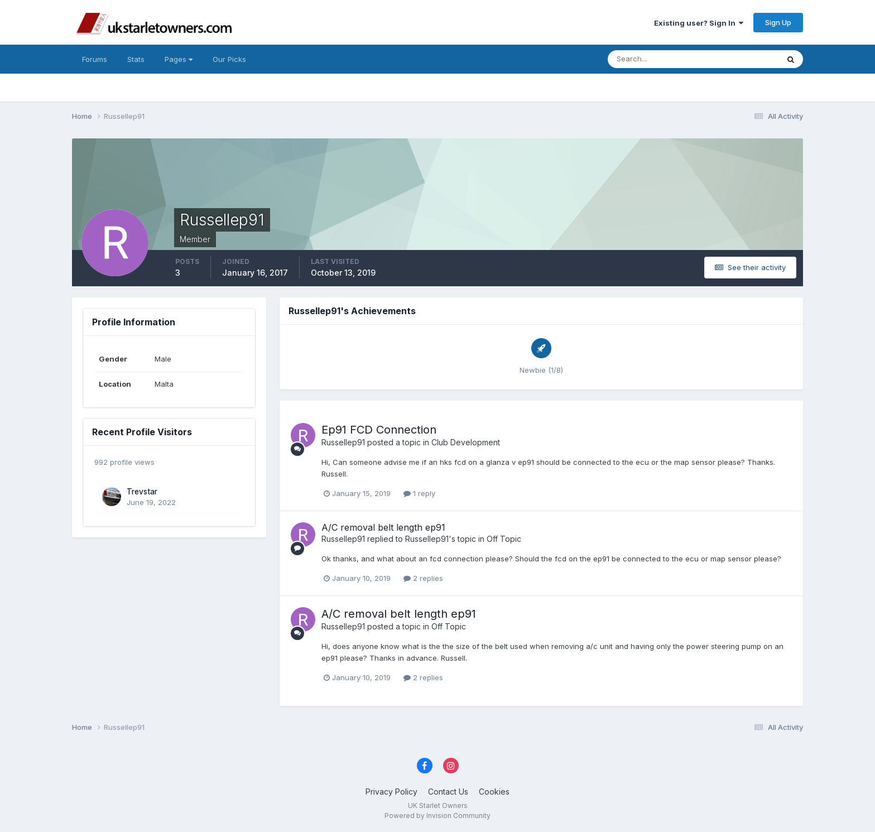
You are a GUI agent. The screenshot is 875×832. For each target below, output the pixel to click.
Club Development (465, 442)
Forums (94, 59)
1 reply (419, 493)
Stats (136, 59)
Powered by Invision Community (437, 815)
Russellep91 (343, 442)
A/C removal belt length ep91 (383, 527)
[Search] (657, 59)
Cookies (494, 791)
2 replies (423, 578)
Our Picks (229, 59)
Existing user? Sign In (698, 22)
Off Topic (504, 539)
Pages (179, 59)
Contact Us (448, 791)
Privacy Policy (391, 791)
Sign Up (778, 22)
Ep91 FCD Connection (378, 429)
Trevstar (142, 491)
